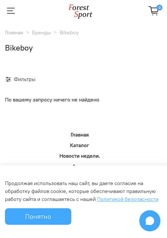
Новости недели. (79, 155)
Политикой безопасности (127, 199)
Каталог (79, 145)
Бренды (41, 32)
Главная (14, 32)
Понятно (38, 216)
